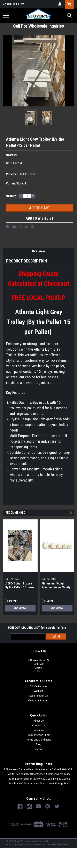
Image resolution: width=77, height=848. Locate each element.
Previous (65, 512)
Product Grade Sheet (38, 735)
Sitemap (42, 841)
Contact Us (38, 725)
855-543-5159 (13, 4)
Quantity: (11, 195)
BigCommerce (25, 844)
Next (71, 512)
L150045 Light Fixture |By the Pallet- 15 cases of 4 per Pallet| (19, 587)
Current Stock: (16, 183)
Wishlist (38, 691)
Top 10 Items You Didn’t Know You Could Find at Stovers (38, 778)
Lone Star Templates (57, 844)
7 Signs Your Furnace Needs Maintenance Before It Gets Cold (38, 769)
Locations (38, 730)
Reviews (38, 749)
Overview (38, 251)
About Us (38, 720)
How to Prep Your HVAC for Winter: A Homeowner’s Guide (39, 774)
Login (32, 695)
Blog (38, 744)
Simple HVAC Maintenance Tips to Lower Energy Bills (39, 783)
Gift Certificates (38, 686)
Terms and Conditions (38, 739)
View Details (20, 608)
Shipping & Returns (38, 700)
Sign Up (43, 695)
